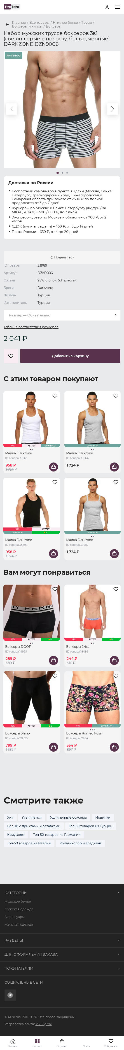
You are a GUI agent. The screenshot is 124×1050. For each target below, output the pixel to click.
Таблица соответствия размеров (31, 327)
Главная (13, 1046)
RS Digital (43, 1024)
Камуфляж (16, 835)
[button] (11, 109)
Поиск (86, 1046)
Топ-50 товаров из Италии (29, 843)
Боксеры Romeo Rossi (84, 733)
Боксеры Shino (17, 733)
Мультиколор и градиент (80, 843)
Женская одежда (19, 924)
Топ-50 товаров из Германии (57, 835)
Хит (10, 817)
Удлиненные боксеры (68, 817)
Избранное (111, 1043)
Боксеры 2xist (77, 647)
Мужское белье (18, 901)
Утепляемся (32, 817)
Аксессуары (15, 917)
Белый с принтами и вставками (33, 826)
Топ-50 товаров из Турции (90, 826)
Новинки (102, 817)
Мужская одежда (19, 909)
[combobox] (62, 315)
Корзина (62, 1043)
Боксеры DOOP (18, 647)
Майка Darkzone (18, 453)
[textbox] (62, 315)
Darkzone (45, 288)
